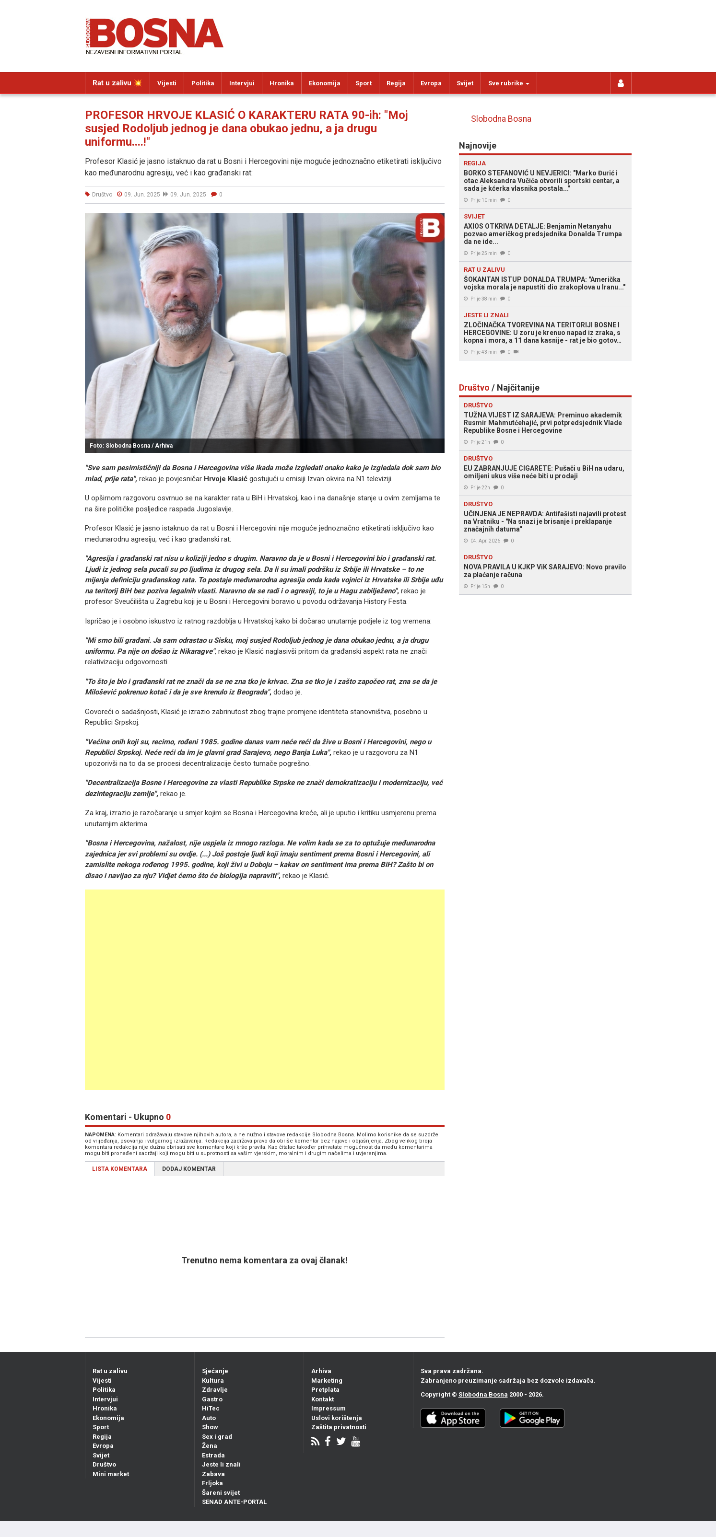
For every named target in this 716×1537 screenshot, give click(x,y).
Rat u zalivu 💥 (117, 83)
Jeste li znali (221, 1464)
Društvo (104, 1464)
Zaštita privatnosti (338, 1427)
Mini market (111, 1474)
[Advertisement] (252, 990)
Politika (202, 83)
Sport (363, 83)
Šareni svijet (221, 1492)
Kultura (213, 1380)
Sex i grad (217, 1436)
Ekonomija (324, 83)
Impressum (328, 1408)
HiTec (211, 1408)
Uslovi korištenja (336, 1417)
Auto (209, 1417)
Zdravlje (215, 1389)
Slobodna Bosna (501, 119)
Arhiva (321, 1371)
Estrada (213, 1455)
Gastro (212, 1399)
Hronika (282, 83)
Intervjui (242, 83)
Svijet (465, 83)
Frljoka (212, 1483)
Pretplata (325, 1389)
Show (210, 1427)
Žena (209, 1445)
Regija (396, 83)
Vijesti (166, 83)
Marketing (326, 1380)
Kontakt (322, 1399)
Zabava (213, 1474)
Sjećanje (215, 1371)
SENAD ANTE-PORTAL (234, 1501)
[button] (436, 222)
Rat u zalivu (110, 1371)
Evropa (431, 83)
